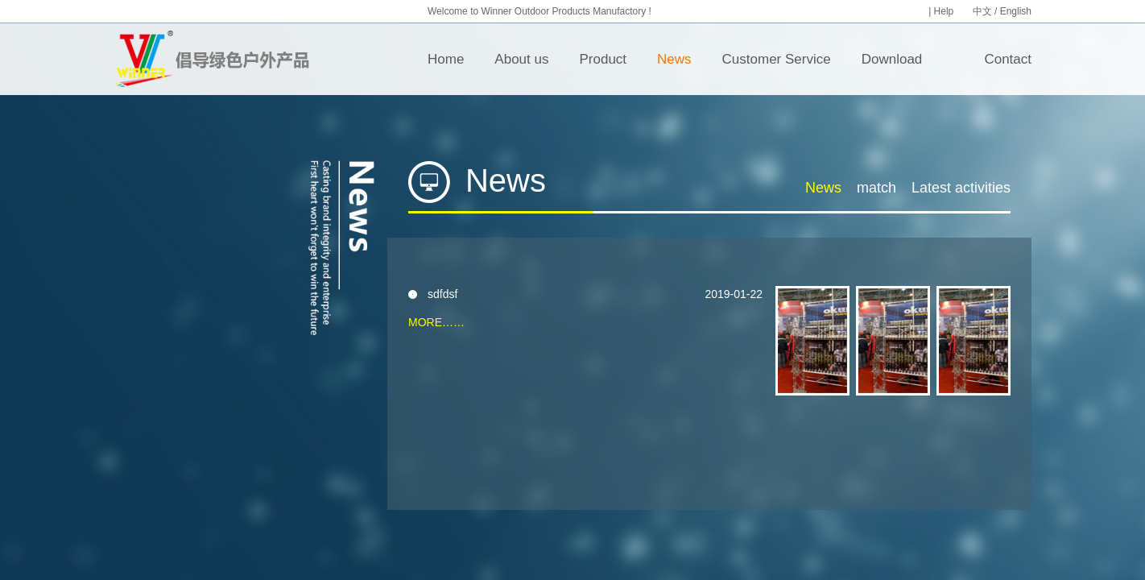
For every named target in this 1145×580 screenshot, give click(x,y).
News (674, 59)
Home (446, 59)
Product (602, 59)
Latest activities (961, 188)
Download (892, 59)
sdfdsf (442, 294)
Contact (1007, 59)
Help (945, 11)
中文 (982, 11)
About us (521, 59)
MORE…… (436, 322)
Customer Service (776, 59)
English (1015, 11)
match (876, 188)
